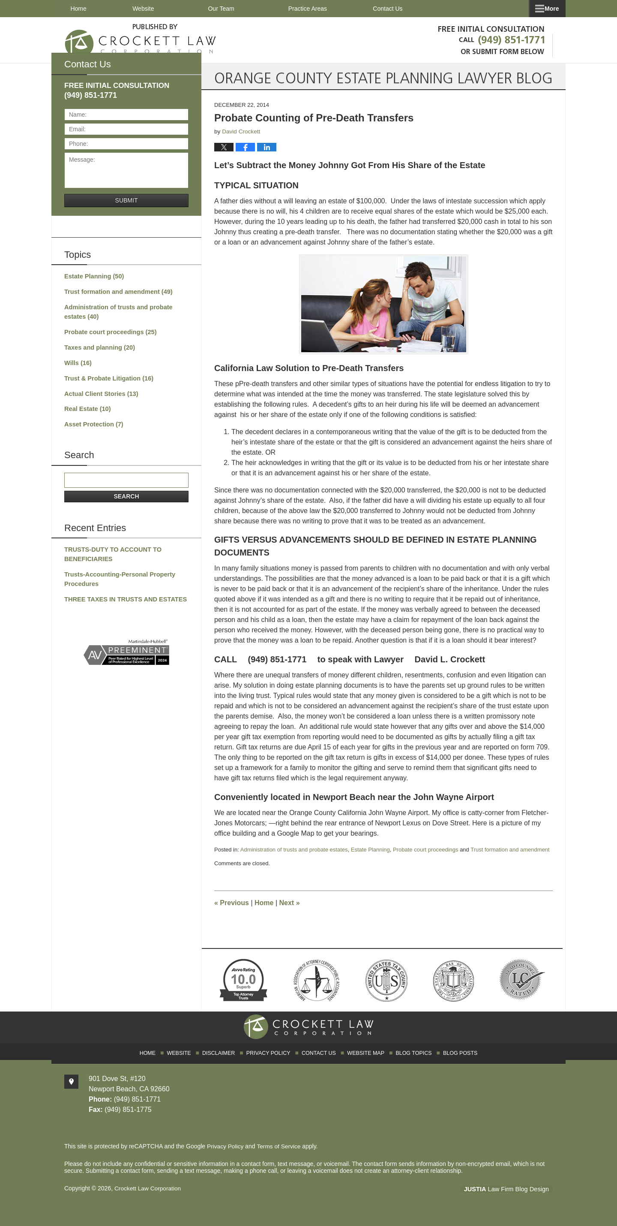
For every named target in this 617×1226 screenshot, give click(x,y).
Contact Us (515, 8)
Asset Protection (92, 431)
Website (159, 8)
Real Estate (86, 416)
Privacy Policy (271, 1062)
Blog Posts (456, 1062)
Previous (231, 913)
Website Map (364, 1062)
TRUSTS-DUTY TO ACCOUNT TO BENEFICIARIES (111, 561)
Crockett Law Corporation (148, 1199)
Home (86, 8)
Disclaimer (223, 1062)
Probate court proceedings (425, 860)
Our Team (237, 8)
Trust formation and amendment (510, 860)
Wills (77, 371)
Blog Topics (411, 1062)
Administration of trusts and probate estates (294, 860)
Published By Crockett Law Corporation (493, 38)
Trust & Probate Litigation (107, 386)
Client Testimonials (421, 8)
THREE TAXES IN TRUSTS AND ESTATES (123, 604)
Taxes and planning (98, 356)
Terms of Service (280, 1157)
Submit (126, 211)
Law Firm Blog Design (512, 1199)
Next (289, 913)
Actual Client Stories (99, 401)
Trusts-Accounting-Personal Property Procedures (117, 585)
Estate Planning (370, 860)
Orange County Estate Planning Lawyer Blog (140, 39)
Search (126, 502)
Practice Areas (323, 8)
